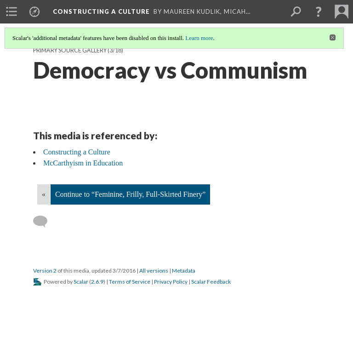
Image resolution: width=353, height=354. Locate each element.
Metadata (183, 270)
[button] (318, 11)
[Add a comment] (44, 222)
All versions (153, 270)
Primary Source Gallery (70, 50)
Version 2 (45, 270)
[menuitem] (11, 11)
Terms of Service (129, 281)
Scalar (81, 281)
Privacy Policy (171, 281)
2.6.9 (97, 281)
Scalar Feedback (211, 281)
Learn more (199, 37)
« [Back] (44, 194)
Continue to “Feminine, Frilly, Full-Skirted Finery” (130, 194)
